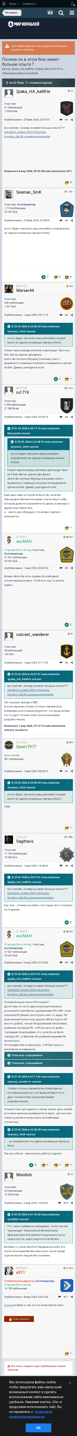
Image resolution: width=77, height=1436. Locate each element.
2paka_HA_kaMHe (22, 68)
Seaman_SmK (28, 192)
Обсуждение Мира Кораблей (20, 73)
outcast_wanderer (32, 634)
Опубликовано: (27, 119)
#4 (66, 417)
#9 (66, 962)
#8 (66, 865)
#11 (65, 1296)
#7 (66, 771)
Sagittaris (24, 841)
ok (38, 1428)
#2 (66, 220)
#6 (66, 662)
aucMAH (13, 1219)
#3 (66, 315)
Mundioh (24, 1174)
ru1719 (22, 392)
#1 (66, 119)
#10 (65, 1202)
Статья (8, 1305)
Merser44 (25, 290)
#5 (66, 568)
